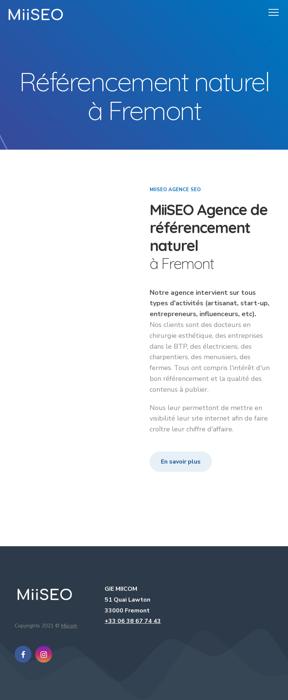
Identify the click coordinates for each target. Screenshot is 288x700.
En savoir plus (181, 462)
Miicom (69, 625)
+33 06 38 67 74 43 (133, 621)
